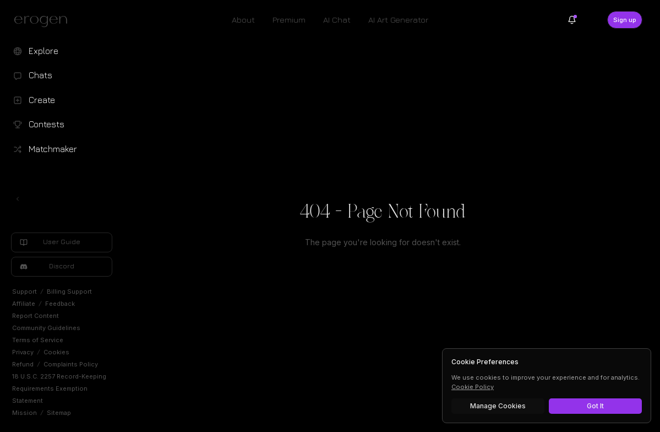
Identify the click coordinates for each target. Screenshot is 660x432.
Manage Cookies (498, 406)
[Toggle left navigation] (17, 199)
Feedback (60, 303)
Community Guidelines (46, 328)
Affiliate (23, 303)
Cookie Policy (472, 387)
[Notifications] (572, 20)
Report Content (35, 316)
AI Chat (337, 19)
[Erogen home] (43, 21)
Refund (23, 364)
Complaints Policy (70, 364)
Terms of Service (37, 340)
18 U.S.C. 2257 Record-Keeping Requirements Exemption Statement (59, 388)
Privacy (23, 352)
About (243, 19)
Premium (289, 19)
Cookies (56, 352)
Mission (24, 413)
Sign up (624, 20)
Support (24, 291)
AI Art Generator (398, 19)
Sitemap (59, 413)
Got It (595, 406)
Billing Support (69, 291)
